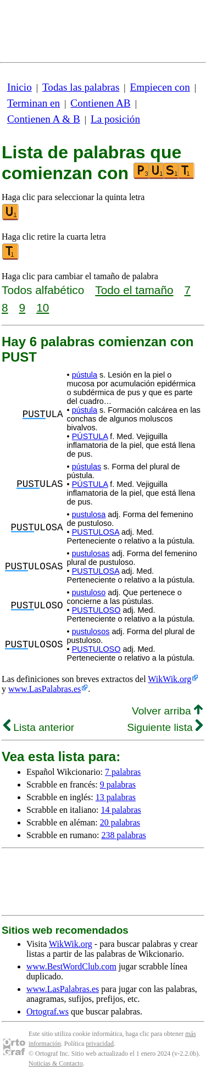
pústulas (87, 466)
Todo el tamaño (134, 290)
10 (42, 307)
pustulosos (91, 631)
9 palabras (118, 784)
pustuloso (89, 592)
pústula (84, 374)
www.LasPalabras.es (44, 689)
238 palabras (123, 835)
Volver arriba (167, 711)
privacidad (100, 1043)
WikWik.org (169, 679)
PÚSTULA (90, 436)
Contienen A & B (43, 119)
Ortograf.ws (47, 1011)
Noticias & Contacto (56, 1063)
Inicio (19, 87)
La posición (115, 119)
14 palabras (121, 809)
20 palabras (120, 822)
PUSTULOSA (95, 532)
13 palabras (116, 797)
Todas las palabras (80, 87)
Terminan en (33, 103)
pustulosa (89, 514)
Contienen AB (100, 103)
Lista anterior (38, 727)
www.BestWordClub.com (71, 966)
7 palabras (123, 772)
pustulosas (91, 553)
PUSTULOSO (96, 610)
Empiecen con (160, 87)
